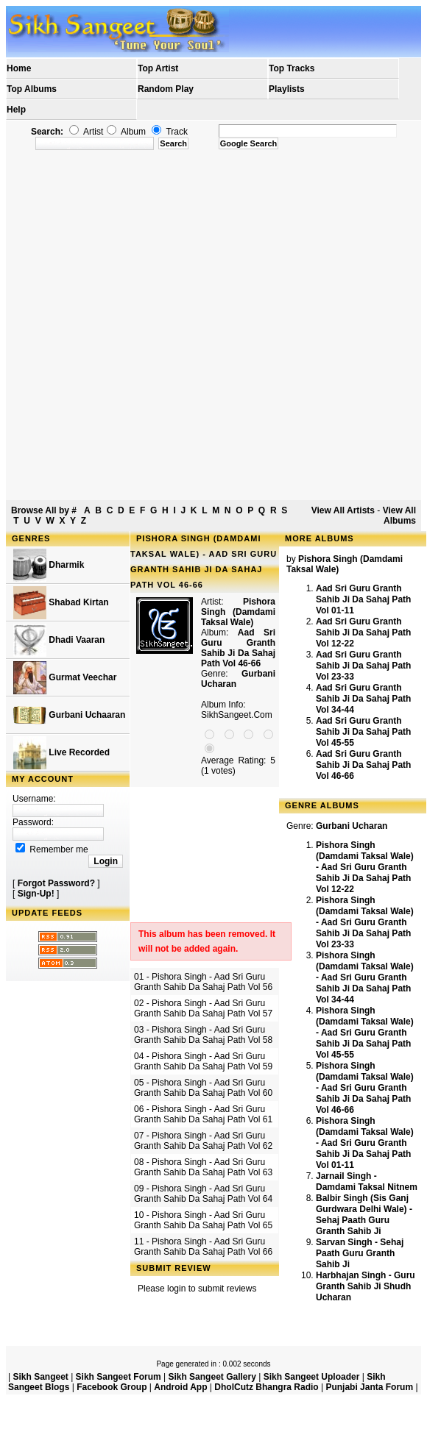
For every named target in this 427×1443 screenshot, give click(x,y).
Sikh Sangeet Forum (118, 1377)
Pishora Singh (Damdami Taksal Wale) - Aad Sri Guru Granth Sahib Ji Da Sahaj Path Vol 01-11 (365, 1143)
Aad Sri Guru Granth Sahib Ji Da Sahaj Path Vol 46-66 (363, 765)
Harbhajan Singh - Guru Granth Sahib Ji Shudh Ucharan (365, 1286)
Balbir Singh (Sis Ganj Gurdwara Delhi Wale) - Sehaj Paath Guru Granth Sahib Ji (364, 1214)
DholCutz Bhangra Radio (266, 1387)
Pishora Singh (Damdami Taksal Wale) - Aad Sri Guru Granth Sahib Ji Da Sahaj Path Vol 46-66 (365, 1088)
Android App (180, 1387)
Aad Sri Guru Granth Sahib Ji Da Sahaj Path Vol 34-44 (363, 699)
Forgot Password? (56, 883)
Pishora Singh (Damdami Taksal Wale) (238, 611)
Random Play (166, 89)
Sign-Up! (36, 893)
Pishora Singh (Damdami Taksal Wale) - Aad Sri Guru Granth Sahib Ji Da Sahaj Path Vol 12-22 (365, 867)
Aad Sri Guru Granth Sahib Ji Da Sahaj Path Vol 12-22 (363, 632)
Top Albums (32, 89)
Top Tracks (291, 68)
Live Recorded (61, 752)
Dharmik (48, 565)
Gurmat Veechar (64, 677)
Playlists (287, 89)
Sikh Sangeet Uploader (312, 1377)
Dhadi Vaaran (59, 640)
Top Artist (158, 68)
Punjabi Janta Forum (369, 1387)
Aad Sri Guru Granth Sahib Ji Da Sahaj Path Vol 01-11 (363, 599)
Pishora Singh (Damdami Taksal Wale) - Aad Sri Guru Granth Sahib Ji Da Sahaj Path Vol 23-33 (365, 922)
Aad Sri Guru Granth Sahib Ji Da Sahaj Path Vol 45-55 (363, 732)
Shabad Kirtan (61, 602)
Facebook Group (112, 1387)
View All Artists (343, 510)
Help (16, 109)
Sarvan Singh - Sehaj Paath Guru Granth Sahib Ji (359, 1253)
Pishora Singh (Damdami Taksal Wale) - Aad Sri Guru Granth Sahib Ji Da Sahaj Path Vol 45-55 (365, 1032)
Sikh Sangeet (40, 1377)
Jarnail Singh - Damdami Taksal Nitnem (366, 1181)
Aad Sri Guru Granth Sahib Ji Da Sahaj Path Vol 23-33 (363, 665)
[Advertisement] (172, 325)
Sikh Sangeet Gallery (211, 1377)
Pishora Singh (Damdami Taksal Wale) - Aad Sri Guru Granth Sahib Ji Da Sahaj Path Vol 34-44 (365, 977)
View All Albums (399, 515)
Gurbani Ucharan (351, 826)
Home (19, 68)
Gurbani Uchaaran (69, 715)
